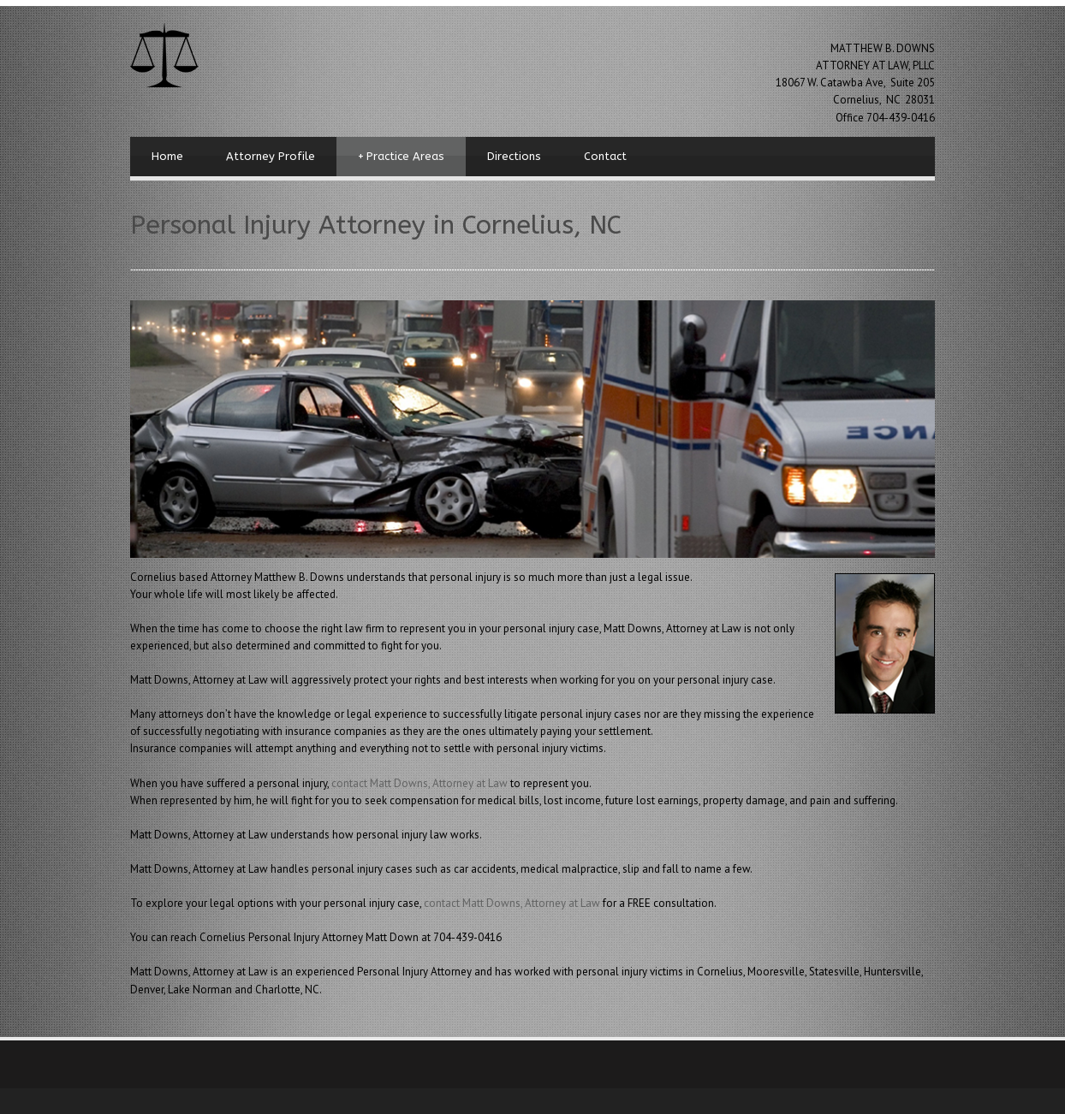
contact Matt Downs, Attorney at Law (420, 783)
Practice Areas (401, 156)
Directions (514, 156)
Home (167, 156)
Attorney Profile (270, 156)
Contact (605, 156)
